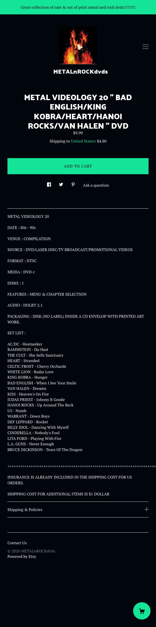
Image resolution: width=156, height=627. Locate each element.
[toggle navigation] (146, 46)
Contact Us (17, 542)
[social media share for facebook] (49, 183)
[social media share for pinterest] (73, 183)
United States (83, 141)
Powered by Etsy (21, 556)
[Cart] (142, 611)
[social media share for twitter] (61, 183)
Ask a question (96, 185)
